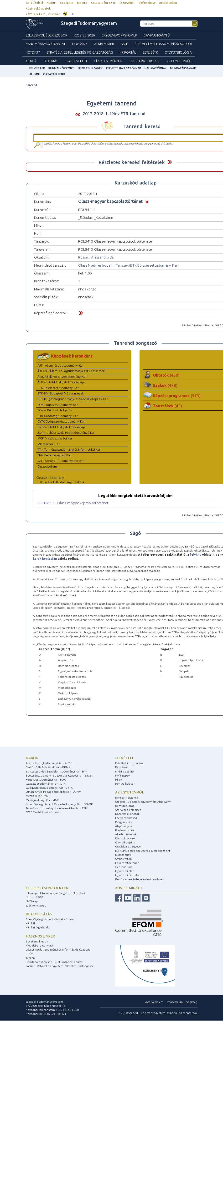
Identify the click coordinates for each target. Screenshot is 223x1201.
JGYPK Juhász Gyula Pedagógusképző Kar (66, 432)
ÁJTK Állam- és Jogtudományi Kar (60, 365)
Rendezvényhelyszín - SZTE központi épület (54, 961)
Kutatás (32, 61)
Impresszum (175, 1001)
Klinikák (31, 923)
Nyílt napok (122, 775)
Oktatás (51, 61)
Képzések (121, 767)
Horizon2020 (34, 897)
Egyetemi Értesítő (127, 875)
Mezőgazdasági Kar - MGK (42, 800)
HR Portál (127, 52)
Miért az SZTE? (124, 771)
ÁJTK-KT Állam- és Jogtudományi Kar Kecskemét (70, 371)
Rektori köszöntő (126, 797)
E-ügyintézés (123, 822)
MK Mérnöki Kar (48, 444)
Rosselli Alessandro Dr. (96, 257)
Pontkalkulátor (125, 783)
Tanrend (31, 85)
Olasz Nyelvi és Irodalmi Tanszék (103, 265)
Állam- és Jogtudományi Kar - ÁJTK (49, 763)
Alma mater (104, 44)
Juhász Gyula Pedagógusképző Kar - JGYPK (53, 791)
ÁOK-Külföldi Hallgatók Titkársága (61, 382)
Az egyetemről (129, 792)
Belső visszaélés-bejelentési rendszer (139, 879)
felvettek (37, 68)
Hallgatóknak (155, 68)
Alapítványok (123, 826)
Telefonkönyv (146, 2)
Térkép (30, 957)
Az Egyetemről (179, 61)
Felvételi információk (129, 763)
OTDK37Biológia (178, 52)
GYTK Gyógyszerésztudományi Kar (61, 421)
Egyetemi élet (76, 61)
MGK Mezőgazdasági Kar (54, 438)
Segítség (191, 1001)
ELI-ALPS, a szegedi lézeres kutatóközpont (142, 850)
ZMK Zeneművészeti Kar (54, 455)
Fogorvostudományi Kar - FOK (46, 779)
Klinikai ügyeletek (37, 927)
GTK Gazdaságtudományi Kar (57, 416)
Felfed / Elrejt (169, 161)
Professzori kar (125, 830)
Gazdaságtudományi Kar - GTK (45, 783)
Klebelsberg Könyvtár (40, 945)
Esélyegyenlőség (126, 817)
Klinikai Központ (61, 68)
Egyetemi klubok (37, 941)
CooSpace (66, 2)
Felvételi (124, 758)
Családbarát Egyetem (129, 846)
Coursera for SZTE (103, 2)
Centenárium (124, 866)
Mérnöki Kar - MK (37, 795)
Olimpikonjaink (125, 842)
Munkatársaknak (183, 68)
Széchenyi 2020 (36, 905)
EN (72, 13)
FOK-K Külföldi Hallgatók (54, 410)
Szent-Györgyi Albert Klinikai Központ (50, 919)
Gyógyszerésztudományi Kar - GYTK (49, 787)
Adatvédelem (168, 2)
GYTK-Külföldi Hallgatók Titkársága (61, 427)
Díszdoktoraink (125, 838)
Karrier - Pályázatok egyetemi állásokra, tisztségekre (60, 965)
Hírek (118, 779)
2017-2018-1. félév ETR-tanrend (114, 113)
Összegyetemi (47, 466)
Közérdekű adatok (38, 8)
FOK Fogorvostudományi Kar (57, 404)
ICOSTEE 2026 (84, 35)
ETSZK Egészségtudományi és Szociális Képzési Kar (72, 399)
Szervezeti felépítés (128, 809)
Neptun (52, 2)
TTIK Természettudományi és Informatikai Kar (68, 449)
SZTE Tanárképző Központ (43, 812)
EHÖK (29, 953)
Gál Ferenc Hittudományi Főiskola (60, 482)
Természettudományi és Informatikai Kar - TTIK (57, 808)
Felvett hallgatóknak (123, 68)
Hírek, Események (108, 61)
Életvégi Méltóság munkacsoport (163, 44)
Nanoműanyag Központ (45, 44)
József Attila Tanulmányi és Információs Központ (58, 949)
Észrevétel (126, 2)
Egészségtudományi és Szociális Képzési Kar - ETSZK (59, 775)
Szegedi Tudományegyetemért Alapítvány (143, 801)
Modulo (82, 2)
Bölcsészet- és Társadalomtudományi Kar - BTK (56, 771)
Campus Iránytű (157, 35)
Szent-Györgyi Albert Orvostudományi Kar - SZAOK (59, 804)
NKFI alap (32, 901)
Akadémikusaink (125, 834)
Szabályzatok (123, 858)
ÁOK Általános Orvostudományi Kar (62, 376)
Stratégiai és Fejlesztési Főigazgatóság (80, 52)
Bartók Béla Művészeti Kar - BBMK (48, 767)
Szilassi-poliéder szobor (46, 35)
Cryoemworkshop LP (119, 35)
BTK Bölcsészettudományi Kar (153, 265)
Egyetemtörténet (127, 862)
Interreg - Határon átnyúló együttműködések (55, 893)
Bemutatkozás (124, 805)
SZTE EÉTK (150, 52)
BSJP (124, 44)
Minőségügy (123, 854)
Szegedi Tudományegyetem (89, 23)
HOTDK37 (33, 52)
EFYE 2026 (80, 44)
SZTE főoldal (34, 2)
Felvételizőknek (90, 68)
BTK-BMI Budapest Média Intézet (60, 393)
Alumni (34, 74)
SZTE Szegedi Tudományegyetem (60, 460)
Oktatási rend (54, 74)
